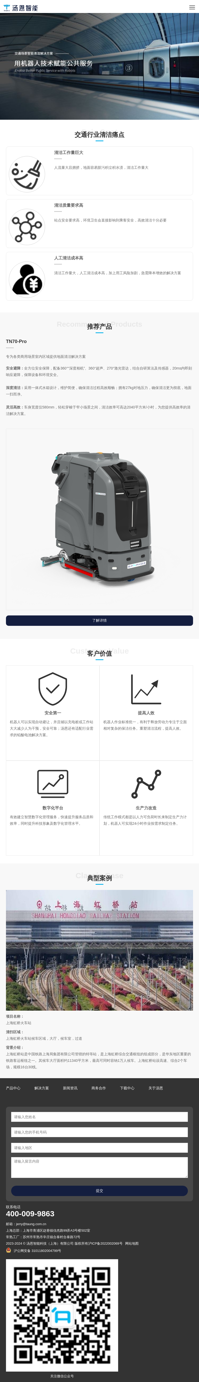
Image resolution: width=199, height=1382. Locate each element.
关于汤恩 (155, 1088)
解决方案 (41, 1088)
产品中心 (13, 1088)
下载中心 (127, 1088)
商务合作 (98, 1088)
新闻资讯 (70, 1088)
